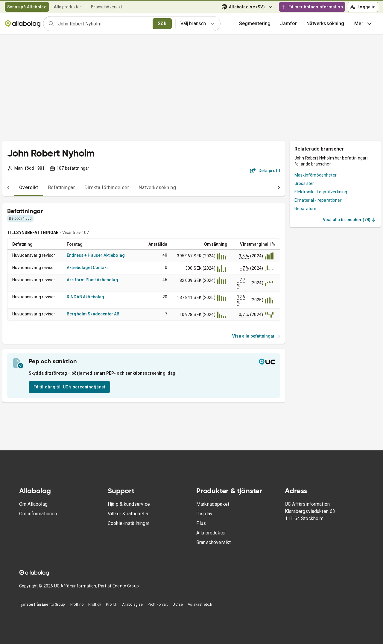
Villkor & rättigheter (128, 514)
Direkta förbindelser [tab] (94, 187)
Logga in (363, 6)
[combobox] (103, 24)
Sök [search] (162, 23)
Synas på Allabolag (27, 6)
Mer (363, 24)
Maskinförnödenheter (315, 175)
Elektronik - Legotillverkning (320, 191)
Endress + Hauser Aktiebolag (96, 255)
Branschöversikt (106, 6)
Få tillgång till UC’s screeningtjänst (69, 387)
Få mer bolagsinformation (312, 6)
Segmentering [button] (255, 23)
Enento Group (126, 586)
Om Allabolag (33, 504)
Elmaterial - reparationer (318, 200)
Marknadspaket (212, 504)
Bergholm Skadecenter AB (93, 314)
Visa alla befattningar (256, 336)
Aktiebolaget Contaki (87, 267)
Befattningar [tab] (49, 187)
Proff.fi (111, 604)
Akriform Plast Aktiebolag (92, 279)
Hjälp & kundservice (129, 504)
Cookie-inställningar (128, 523)
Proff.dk (94, 604)
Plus (201, 523)
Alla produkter (67, 6)
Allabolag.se (132, 604)
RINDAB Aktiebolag (85, 296)
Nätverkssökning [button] (325, 23)
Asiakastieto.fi (200, 604)
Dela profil (265, 170)
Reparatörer (306, 208)
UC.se (178, 604)
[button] (288, 24)
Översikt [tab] (16, 187)
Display (204, 514)
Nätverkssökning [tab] (145, 187)
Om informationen (38, 514)
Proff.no (76, 604)
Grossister (304, 183)
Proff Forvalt (158, 604)
